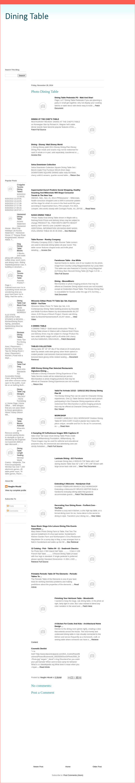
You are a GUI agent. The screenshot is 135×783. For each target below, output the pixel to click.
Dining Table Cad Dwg (21, 364)
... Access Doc (45, 250)
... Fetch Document (67, 339)
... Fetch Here (86, 606)
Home (68, 767)
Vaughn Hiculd (14, 486)
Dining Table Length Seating (20, 451)
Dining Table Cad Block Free (21, 303)
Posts (10, 506)
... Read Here (63, 426)
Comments (12, 511)
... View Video (95, 516)
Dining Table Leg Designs (21, 391)
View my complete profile (15, 490)
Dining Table (27, 16)
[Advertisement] (67, 44)
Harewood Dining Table (21, 216)
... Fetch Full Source (53, 446)
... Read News (89, 209)
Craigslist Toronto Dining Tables (21, 188)
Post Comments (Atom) (73, 775)
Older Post (97, 767)
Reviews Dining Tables (20, 334)
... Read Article (43, 667)
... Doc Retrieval (69, 231)
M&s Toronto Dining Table (20, 274)
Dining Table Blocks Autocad (20, 422)
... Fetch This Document (83, 494)
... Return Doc (74, 175)
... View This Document (86, 466)
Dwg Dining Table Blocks (19, 247)
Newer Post (38, 767)
